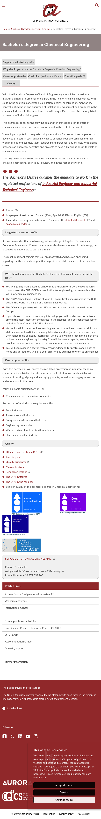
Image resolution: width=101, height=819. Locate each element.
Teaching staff (14, 456)
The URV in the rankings (19, 481)
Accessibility (84, 813)
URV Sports (11, 634)
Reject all (64, 792)
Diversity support (15, 648)
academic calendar (16, 223)
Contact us (14, 708)
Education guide (73, 76)
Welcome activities (16, 600)
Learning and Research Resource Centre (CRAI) (31, 627)
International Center (16, 607)
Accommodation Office (18, 641)
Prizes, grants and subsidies (20, 621)
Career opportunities (14, 76)
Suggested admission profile (18, 62)
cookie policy (73, 773)
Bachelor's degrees (30, 29)
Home (5, 29)
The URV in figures (16, 476)
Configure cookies (64, 799)
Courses (46, 29)
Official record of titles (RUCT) (23, 451)
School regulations (16, 471)
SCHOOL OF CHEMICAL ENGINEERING (28, 558)
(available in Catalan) (45, 76)
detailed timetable (76, 220)
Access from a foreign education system (27, 594)
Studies (15, 29)
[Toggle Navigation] (3, 5)
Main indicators (15, 466)
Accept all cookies (64, 785)
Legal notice (49, 813)
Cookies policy (66, 813)
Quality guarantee (16, 461)
